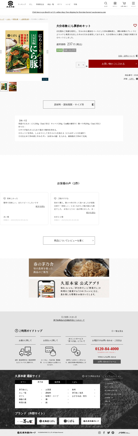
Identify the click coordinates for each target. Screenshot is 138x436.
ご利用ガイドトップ (30, 330)
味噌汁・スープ (52, 396)
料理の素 (15, 19)
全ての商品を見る (92, 376)
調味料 (48, 393)
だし (31, 4)
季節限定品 (40, 4)
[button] (1, 51)
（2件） (131, 78)
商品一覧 (50, 4)
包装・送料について (126, 56)
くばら (8, 19)
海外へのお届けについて (112, 387)
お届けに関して (25, 340)
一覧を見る (118, 331)
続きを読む (40, 206)
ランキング (22, 4)
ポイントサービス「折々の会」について (76, 340)
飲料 (74, 390)
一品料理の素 (24, 19)
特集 (75, 4)
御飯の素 (22, 399)
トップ (2, 19)
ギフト (59, 4)
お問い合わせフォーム (107, 362)
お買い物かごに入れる (113, 63)
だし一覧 (22, 393)
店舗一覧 (107, 401)
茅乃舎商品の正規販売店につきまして (69, 320)
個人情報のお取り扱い (111, 390)
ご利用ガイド (109, 380)
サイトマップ (109, 405)
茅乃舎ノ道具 (77, 393)
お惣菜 (48, 390)
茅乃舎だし (23, 390)
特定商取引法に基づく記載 (113, 394)
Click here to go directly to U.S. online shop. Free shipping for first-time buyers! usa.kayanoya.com (69, 12)
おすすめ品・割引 (79, 396)
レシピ (68, 4)
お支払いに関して (50, 340)
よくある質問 (109, 383)
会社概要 (107, 398)
